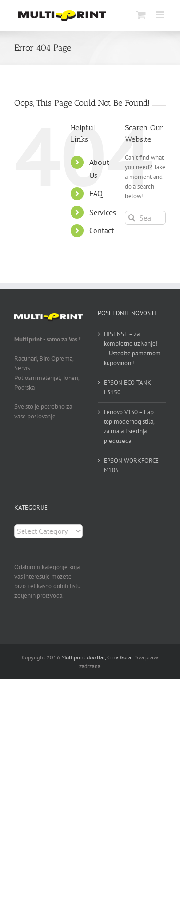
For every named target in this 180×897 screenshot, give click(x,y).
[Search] (132, 218)
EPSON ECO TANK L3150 (127, 387)
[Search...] (145, 218)
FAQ (96, 193)
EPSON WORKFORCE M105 (131, 465)
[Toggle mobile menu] (161, 15)
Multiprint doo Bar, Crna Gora (96, 657)
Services (102, 212)
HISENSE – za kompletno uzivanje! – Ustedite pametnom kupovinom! (132, 348)
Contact (101, 230)
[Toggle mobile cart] (141, 15)
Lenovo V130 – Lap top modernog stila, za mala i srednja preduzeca (129, 426)
